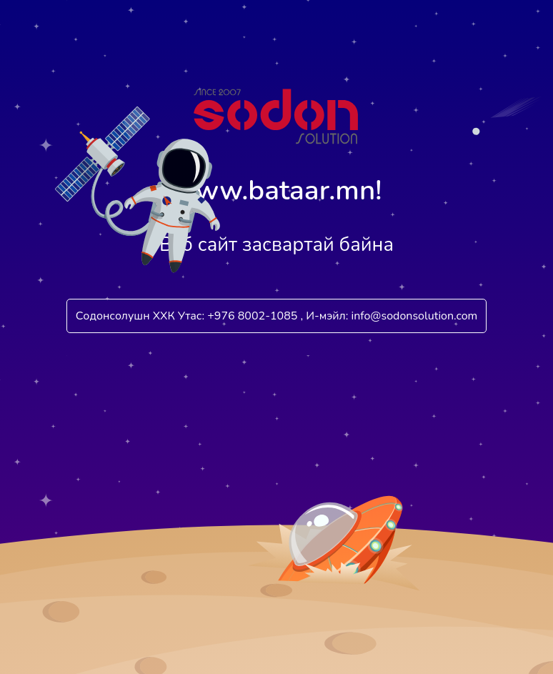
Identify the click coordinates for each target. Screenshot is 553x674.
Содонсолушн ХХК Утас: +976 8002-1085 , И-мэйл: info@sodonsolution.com (277, 316)
